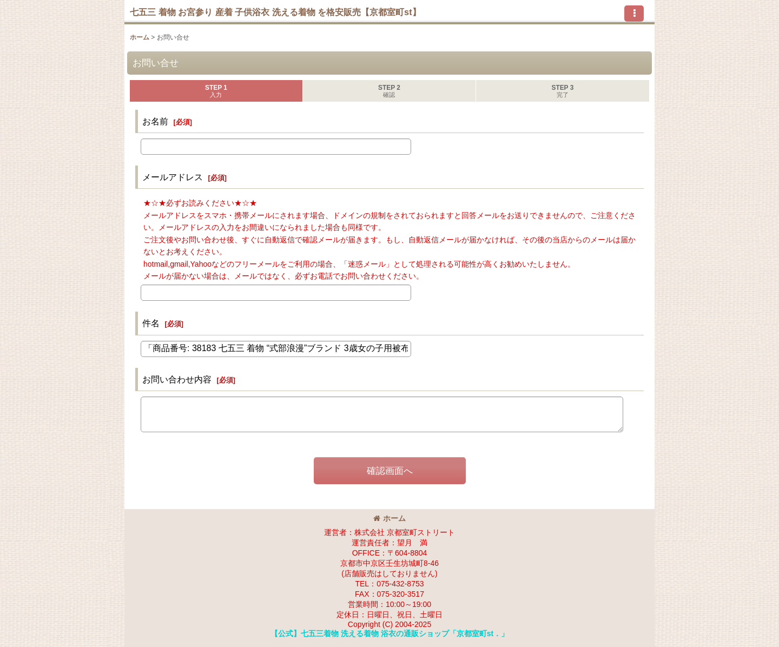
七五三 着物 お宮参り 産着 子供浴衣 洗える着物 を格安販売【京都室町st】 (275, 12)
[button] (634, 13)
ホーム (389, 518)
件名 (151, 323)
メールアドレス (172, 177)
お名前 (155, 121)
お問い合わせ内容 (177, 379)
